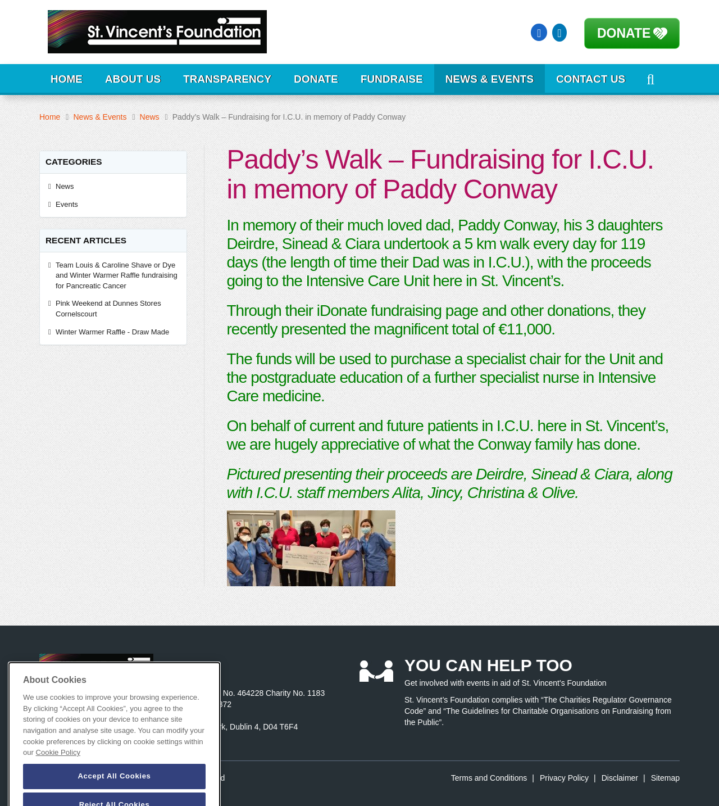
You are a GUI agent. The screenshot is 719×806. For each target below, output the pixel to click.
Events (67, 204)
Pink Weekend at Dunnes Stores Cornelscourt (108, 308)
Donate (623, 33)
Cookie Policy (58, 766)
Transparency (227, 79)
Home (67, 79)
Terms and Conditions (489, 777)
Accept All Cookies (114, 790)
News (150, 116)
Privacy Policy (564, 777)
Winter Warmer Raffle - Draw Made (113, 332)
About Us (133, 79)
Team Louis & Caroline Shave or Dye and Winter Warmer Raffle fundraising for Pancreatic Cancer (117, 275)
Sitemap (665, 777)
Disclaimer (620, 777)
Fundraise (392, 79)
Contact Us (590, 79)
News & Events (489, 79)
